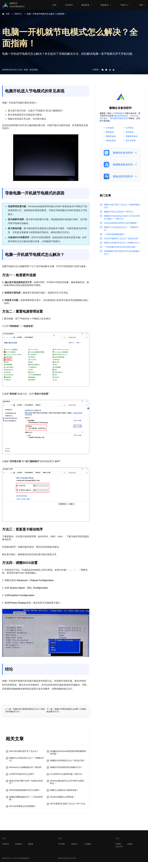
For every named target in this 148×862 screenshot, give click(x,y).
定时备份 (130, 132)
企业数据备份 (118, 113)
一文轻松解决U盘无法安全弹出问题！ (120, 247)
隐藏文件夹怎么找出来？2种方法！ (119, 212)
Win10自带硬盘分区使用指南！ (23, 806)
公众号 (119, 846)
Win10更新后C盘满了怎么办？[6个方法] (67, 803)
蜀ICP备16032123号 (67, 858)
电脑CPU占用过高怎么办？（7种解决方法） (26, 759)
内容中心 (18, 14)
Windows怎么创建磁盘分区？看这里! (25, 767)
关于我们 (61, 844)
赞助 (118, 844)
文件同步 (130, 128)
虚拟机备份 (111, 140)
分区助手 (69, 5)
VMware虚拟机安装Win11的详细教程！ (121, 223)
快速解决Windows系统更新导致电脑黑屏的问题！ (68, 752)
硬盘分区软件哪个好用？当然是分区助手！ (26, 782)
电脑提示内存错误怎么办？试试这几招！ (68, 760)
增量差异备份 (132, 136)
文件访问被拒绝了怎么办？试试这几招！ (122, 238)
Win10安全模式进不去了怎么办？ (24, 751)
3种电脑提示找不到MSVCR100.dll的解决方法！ (122, 252)
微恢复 (30, 844)
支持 (141, 5)
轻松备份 (18, 844)
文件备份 (110, 128)
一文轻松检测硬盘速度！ (115, 234)
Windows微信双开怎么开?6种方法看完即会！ (67, 782)
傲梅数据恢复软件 (118, 164)
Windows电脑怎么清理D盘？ (62, 797)
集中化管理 (131, 140)
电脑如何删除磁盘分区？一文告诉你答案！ (26, 798)
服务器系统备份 (121, 116)
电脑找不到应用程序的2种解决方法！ (66, 767)
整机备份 (110, 132)
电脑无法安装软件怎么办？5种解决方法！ (122, 243)
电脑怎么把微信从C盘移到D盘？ (64, 790)
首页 (55, 5)
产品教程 (87, 844)
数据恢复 (85, 5)
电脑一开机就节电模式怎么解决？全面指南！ (46, 14)
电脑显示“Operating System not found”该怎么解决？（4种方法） (122, 217)
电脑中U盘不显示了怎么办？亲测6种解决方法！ (122, 206)
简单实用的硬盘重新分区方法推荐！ (25, 790)
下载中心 (124, 5)
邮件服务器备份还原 (119, 118)
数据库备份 (111, 136)
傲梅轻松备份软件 (118, 153)
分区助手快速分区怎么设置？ (22, 774)
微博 (129, 844)
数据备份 (105, 5)
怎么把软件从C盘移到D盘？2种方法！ (67, 774)
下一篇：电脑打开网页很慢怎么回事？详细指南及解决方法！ (66, 710)
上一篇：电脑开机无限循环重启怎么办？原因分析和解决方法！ (25, 710)
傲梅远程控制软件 (118, 176)
